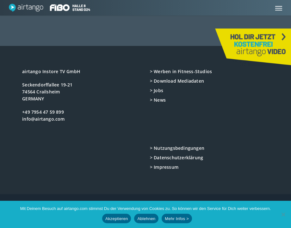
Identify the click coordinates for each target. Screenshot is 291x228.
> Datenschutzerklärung (176, 158)
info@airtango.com (43, 119)
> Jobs (156, 90)
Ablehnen (146, 218)
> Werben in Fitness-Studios (181, 71)
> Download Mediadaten (177, 81)
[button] (278, 8)
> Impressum (164, 167)
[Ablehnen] (283, 214)
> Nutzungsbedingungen (177, 148)
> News (158, 100)
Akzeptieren (116, 218)
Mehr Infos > (177, 218)
